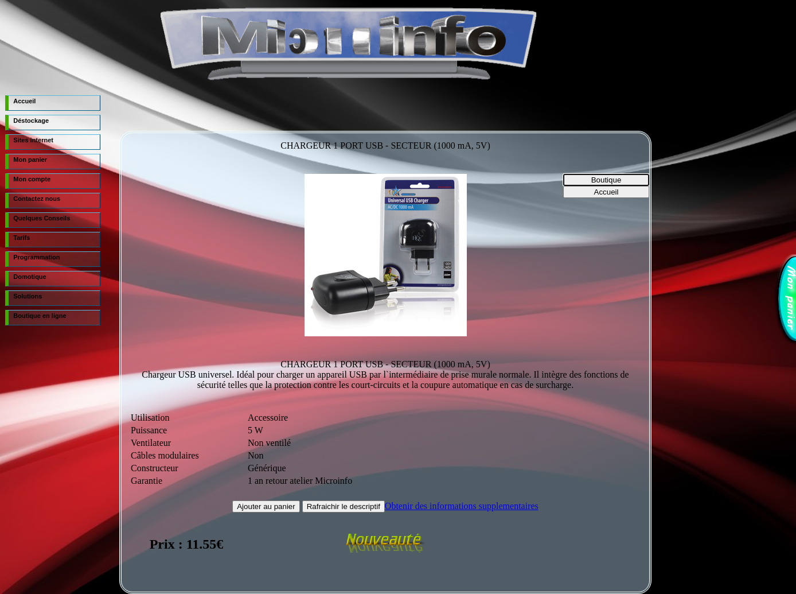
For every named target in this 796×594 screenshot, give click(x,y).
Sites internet (33, 140)
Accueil (24, 101)
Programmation (36, 257)
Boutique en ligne (39, 315)
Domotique (29, 276)
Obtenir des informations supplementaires (462, 506)
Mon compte (31, 179)
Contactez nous (36, 198)
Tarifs (21, 237)
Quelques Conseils (41, 218)
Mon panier (30, 159)
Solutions (27, 296)
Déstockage (31, 120)
